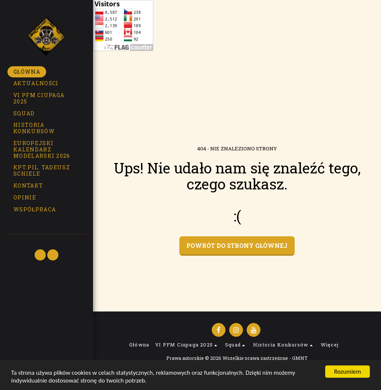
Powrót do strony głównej (237, 245)
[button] (46, 99)
